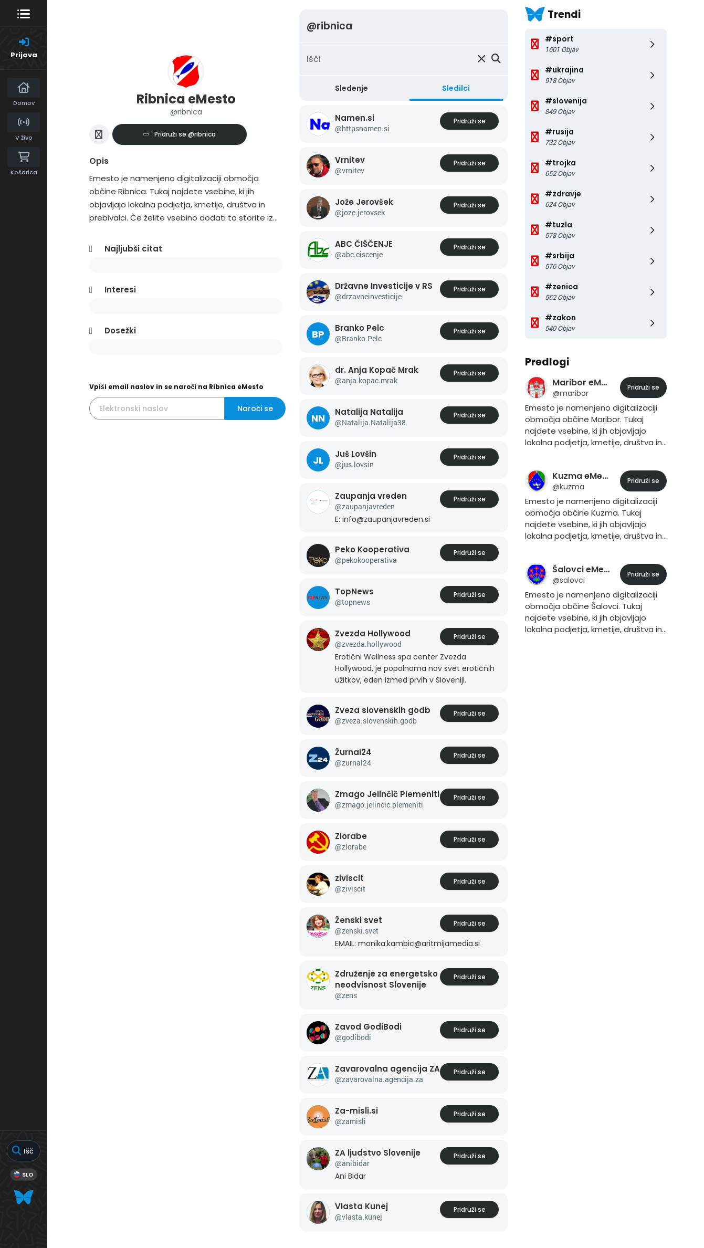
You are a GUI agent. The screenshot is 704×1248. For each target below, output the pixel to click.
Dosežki (120, 330)
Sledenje (351, 88)
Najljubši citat (133, 248)
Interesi (120, 289)
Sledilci (456, 88)
